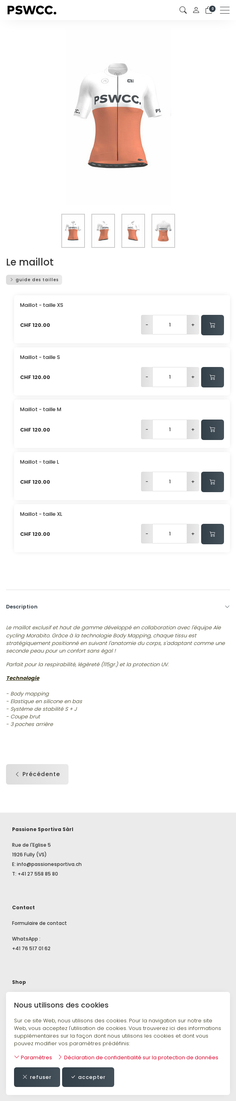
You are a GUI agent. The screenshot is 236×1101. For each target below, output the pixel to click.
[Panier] (208, 10)
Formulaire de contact (39, 923)
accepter (88, 1077)
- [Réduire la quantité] (146, 324)
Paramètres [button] (33, 1057)
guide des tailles (34, 280)
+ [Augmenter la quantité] (193, 324)
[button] (183, 10)
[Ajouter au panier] (212, 325)
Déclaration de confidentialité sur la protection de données (137, 1057)
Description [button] (118, 607)
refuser (37, 1077)
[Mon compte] (196, 10)
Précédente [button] (37, 774)
